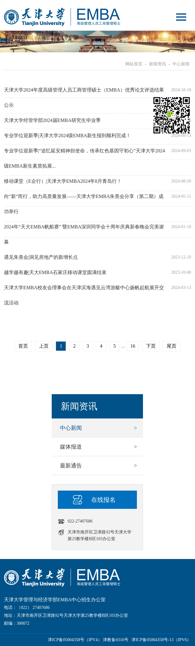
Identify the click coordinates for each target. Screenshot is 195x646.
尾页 (171, 346)
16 (132, 346)
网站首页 (133, 64)
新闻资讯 (157, 64)
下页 (151, 346)
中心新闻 (181, 64)
